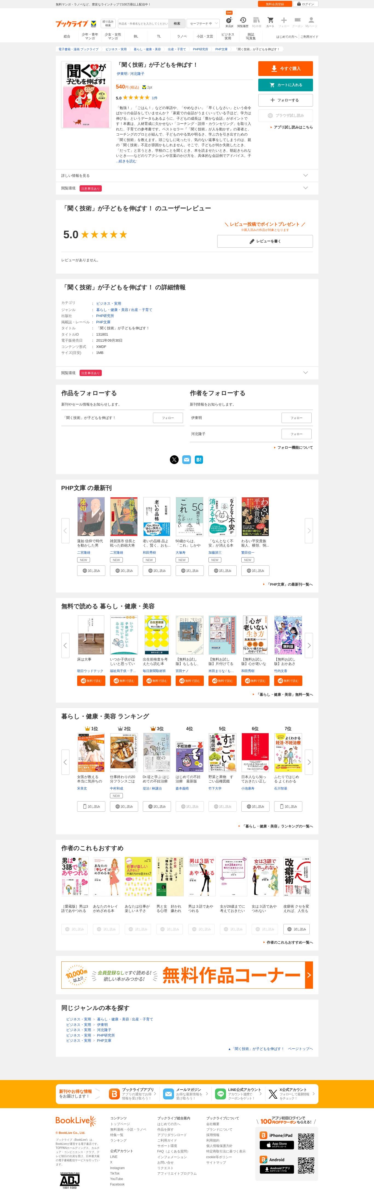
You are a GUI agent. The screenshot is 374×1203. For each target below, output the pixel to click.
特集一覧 (116, 1135)
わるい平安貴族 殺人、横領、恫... (255, 543)
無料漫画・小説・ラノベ (128, 1129)
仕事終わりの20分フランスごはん (122, 781)
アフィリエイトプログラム (177, 1173)
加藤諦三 (215, 552)
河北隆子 (137, 74)
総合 (67, 36)
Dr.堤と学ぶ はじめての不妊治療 (156, 779)
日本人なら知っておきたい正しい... (253, 781)
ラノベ (182, 36)
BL (136, 36)
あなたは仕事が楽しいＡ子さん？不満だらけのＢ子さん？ (137, 913)
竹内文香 (280, 671)
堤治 (146, 788)
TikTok (115, 1173)
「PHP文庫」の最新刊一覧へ (289, 584)
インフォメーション (172, 1157)
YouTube (116, 1179)
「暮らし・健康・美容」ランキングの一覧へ (277, 826)
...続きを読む (126, 161)
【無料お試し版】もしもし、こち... (188, 663)
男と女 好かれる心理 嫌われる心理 (168, 910)
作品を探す (165, 1129)
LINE (114, 1157)
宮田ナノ (182, 671)
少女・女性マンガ (113, 36)
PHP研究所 (105, 316)
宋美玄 (82, 788)
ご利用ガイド (309, 36)
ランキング (118, 1140)
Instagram (117, 1168)
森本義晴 (182, 788)
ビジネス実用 (227, 36)
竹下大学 (215, 788)
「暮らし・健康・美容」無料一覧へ (284, 695)
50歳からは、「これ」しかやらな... (188, 545)
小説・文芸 (205, 36)
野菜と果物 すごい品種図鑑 (220, 779)
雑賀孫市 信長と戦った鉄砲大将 (123, 543)
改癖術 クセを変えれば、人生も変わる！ (296, 910)
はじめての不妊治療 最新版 (188, 779)
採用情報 (212, 1135)
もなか (232, 671)
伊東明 (122, 74)
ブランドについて (219, 1129)
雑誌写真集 (251, 36)
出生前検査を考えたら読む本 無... (155, 663)
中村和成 (116, 788)
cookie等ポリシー (219, 1157)
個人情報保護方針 (219, 1146)
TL (159, 36)
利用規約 (212, 1140)
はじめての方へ (286, 36)
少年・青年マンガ (90, 36)
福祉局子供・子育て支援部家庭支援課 (138, 671)
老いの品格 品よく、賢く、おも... (157, 543)
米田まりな (216, 671)
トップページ (120, 1124)
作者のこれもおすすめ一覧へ (290, 942)
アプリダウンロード (172, 1135)
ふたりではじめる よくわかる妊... (286, 781)
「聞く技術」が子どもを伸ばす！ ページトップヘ (270, 1049)
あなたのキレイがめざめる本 (105, 908)
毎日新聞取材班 (154, 671)
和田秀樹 (149, 552)
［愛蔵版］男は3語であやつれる (74, 908)
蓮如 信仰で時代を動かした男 (90, 543)
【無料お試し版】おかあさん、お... (284, 663)
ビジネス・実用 (108, 303)
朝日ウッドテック (90, 671)
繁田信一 (247, 552)
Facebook (117, 1184)
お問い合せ (165, 1162)
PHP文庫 (103, 322)
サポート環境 (167, 1146)
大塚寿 (180, 552)
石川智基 (280, 788)
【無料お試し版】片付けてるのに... (220, 663)
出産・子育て (141, 310)
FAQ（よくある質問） (173, 1151)
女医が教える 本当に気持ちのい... (89, 781)
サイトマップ (216, 1162)
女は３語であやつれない (264, 908)
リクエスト (165, 1168)
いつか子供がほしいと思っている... (122, 663)
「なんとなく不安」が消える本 (220, 543)
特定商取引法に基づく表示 (226, 1151)
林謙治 (157, 788)
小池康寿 (247, 788)
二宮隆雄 (83, 552)
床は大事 (84, 659)
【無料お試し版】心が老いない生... (253, 663)
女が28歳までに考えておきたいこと (232, 910)
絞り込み (108, 23)
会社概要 (212, 1124)
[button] (91, 570)
